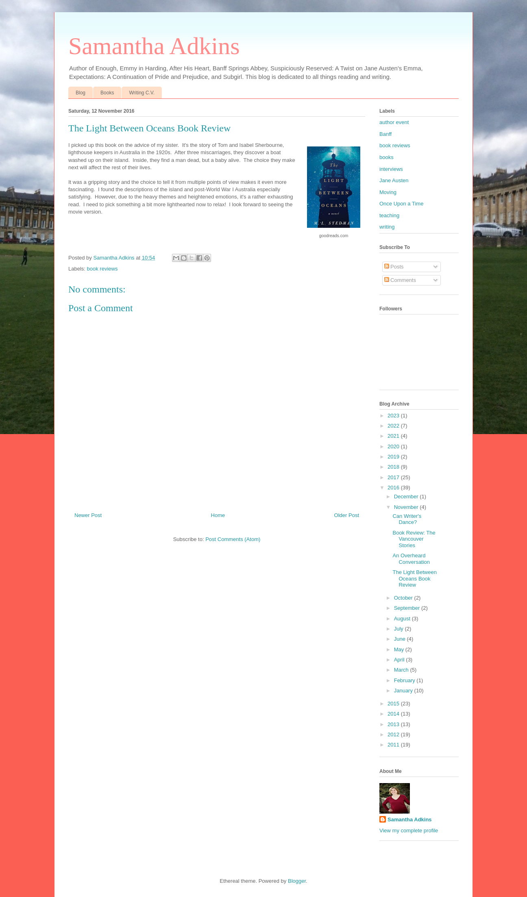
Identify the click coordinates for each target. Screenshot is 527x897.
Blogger (297, 881)
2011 (394, 745)
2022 (394, 426)
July (399, 629)
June (400, 639)
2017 (394, 477)
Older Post (346, 515)
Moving (387, 192)
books (386, 157)
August (403, 618)
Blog (80, 93)
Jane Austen (394, 180)
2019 (394, 457)
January (404, 690)
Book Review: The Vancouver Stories (413, 539)
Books (107, 93)
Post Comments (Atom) (232, 539)
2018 (394, 467)
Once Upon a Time (401, 204)
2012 (394, 734)
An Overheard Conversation (411, 558)
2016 (394, 488)
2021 (394, 436)
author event (394, 122)
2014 (394, 714)
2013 (394, 724)
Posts (394, 267)
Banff (385, 134)
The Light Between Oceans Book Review (414, 578)
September (407, 608)
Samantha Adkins (154, 46)
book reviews (102, 269)
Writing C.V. (142, 93)
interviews (391, 169)
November (407, 507)
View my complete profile (408, 830)
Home (218, 515)
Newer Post (88, 515)
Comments (400, 280)
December (407, 496)
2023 (394, 415)
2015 (394, 704)
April (400, 660)
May (399, 649)
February (405, 680)
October (404, 598)
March (402, 670)
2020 (394, 446)
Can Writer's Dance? (406, 519)
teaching (389, 215)
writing (387, 227)
